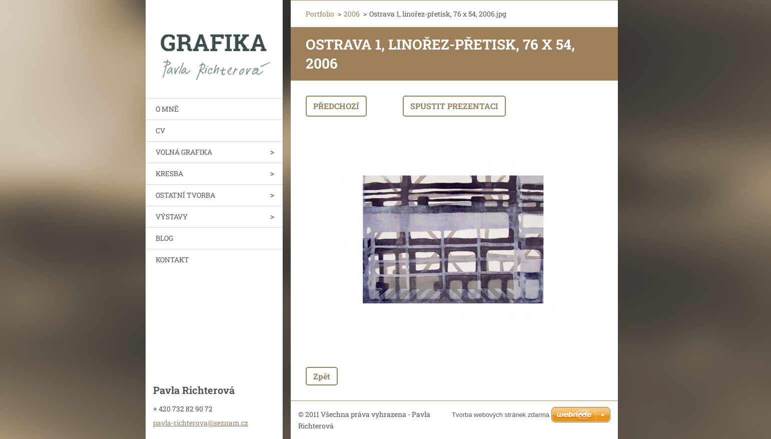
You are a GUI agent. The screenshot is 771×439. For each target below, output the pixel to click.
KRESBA (169, 173)
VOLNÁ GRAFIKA (184, 152)
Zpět (321, 376)
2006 (352, 14)
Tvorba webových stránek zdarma (500, 414)
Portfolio (320, 14)
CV (160, 130)
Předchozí (336, 106)
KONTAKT (172, 259)
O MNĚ (167, 109)
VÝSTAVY (172, 216)
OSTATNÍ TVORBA (185, 195)
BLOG (164, 238)
